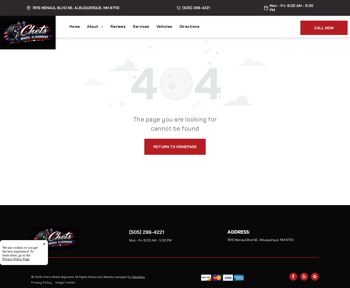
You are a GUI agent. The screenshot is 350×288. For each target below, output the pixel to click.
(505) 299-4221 (196, 8)
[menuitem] (78, 26)
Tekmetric (138, 277)
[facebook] (293, 277)
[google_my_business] (315, 277)
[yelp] (304, 277)
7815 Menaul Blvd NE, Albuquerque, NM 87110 (75, 8)
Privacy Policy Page (15, 282)
